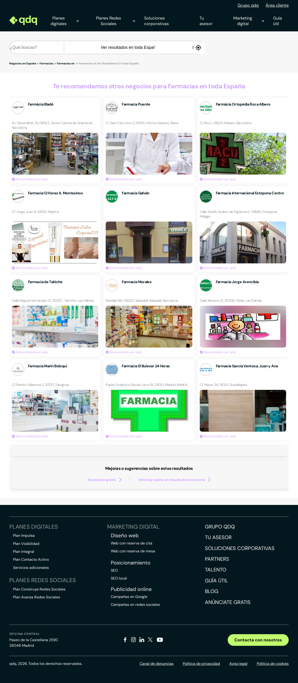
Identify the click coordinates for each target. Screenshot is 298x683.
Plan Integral (23, 551)
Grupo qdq (248, 5)
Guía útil (277, 21)
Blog (211, 591)
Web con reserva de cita (131, 543)
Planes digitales (64, 21)
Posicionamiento (130, 563)
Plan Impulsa (24, 535)
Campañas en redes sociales (135, 604)
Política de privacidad (201, 663)
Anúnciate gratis (228, 602)
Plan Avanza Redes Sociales (36, 597)
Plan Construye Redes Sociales (39, 589)
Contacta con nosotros (258, 640)
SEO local (119, 578)
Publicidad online (131, 589)
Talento (215, 569)
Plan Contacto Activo (31, 559)
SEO (114, 570)
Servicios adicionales (31, 567)
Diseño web (125, 536)
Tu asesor (206, 21)
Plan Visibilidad (26, 543)
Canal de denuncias (156, 663)
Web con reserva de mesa (133, 551)
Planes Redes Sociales (115, 21)
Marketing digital (248, 21)
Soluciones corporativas (156, 21)
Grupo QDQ (220, 526)
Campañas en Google (129, 596)
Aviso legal (238, 663)
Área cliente (277, 5)
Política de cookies (273, 663)
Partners (217, 559)
